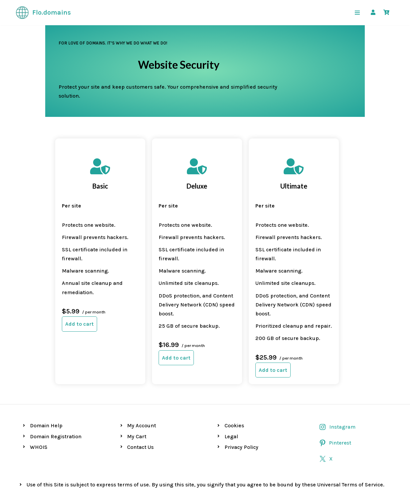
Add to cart (43, 296)
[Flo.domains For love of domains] (43, 12)
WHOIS (39, 420)
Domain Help (46, 398)
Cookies (234, 398)
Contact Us (140, 420)
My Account (141, 398)
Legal (231, 409)
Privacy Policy (241, 420)
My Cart (136, 409)
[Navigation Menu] (357, 13)
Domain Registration (55, 409)
